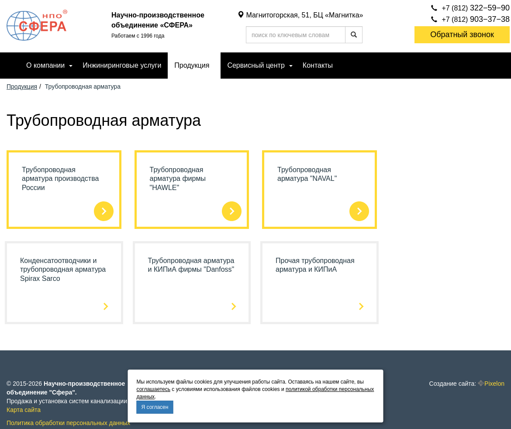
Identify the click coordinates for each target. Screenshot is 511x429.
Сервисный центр (255, 65)
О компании (45, 65)
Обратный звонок (462, 34)
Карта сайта (24, 409)
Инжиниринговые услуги (122, 65)
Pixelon (494, 383)
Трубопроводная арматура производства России (60, 179)
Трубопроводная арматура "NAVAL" (307, 174)
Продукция (191, 65)
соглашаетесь (153, 389)
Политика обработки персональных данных (68, 422)
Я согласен (155, 407)
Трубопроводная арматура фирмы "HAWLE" (178, 179)
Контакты (318, 65)
